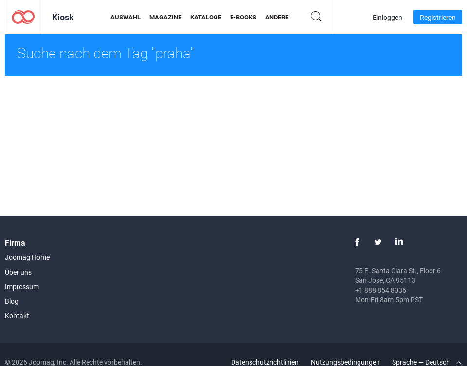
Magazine (165, 17)
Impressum (22, 286)
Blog (11, 301)
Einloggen (387, 17)
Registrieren (438, 17)
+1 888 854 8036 (380, 289)
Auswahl (125, 17)
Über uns (18, 271)
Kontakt (17, 315)
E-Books (243, 17)
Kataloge (205, 17)
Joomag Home (27, 257)
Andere (276, 17)
